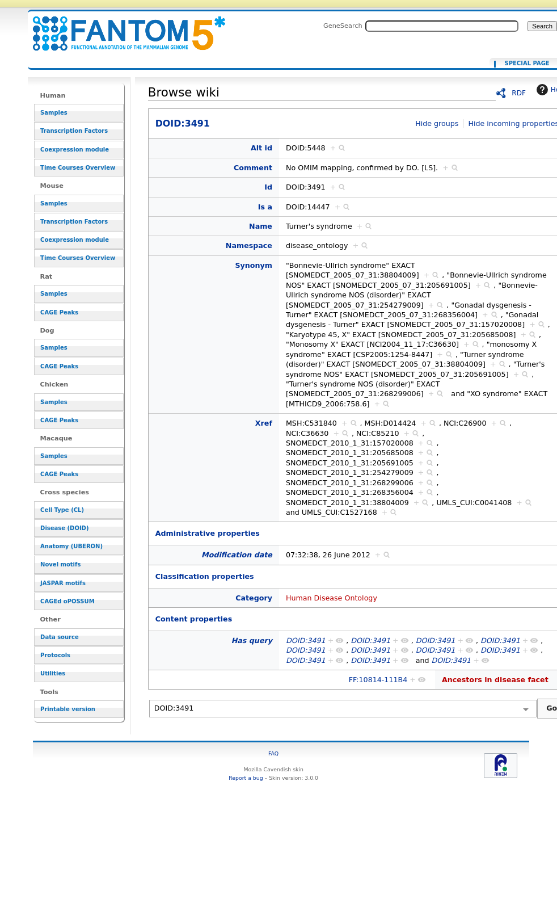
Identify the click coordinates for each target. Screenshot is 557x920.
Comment (253, 167)
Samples (53, 113)
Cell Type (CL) (62, 510)
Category (253, 598)
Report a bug (246, 778)
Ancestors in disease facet (495, 679)
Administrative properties (207, 533)
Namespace (249, 245)
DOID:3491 (122, 27)
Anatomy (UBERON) (71, 546)
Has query (251, 640)
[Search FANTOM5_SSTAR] (441, 26)
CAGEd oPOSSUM (67, 601)
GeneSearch (342, 26)
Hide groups (436, 123)
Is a (265, 207)
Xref (263, 423)
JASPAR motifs (63, 583)
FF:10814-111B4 (378, 679)
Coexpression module (74, 149)
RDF (519, 93)
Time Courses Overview (77, 168)
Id (268, 187)
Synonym (253, 265)
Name (260, 226)
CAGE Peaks (59, 312)
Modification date (236, 555)
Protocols (55, 655)
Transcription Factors (74, 131)
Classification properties (204, 576)
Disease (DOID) (64, 528)
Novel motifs (60, 564)
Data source (59, 637)
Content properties (193, 619)
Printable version (67, 709)
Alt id (261, 148)
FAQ (273, 753)
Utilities (52, 673)
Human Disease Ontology (331, 598)
